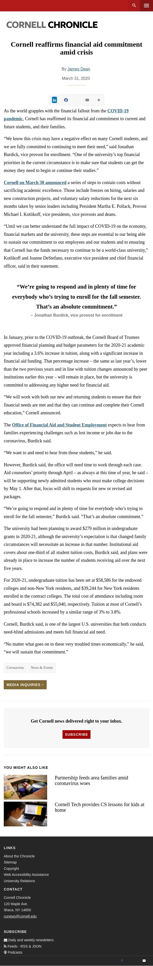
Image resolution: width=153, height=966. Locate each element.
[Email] (144, 961)
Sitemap (10, 862)
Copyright (11, 869)
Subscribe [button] (76, 734)
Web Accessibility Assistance (26, 875)
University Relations (19, 881)
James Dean (79, 69)
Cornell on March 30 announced (35, 182)
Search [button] (134, 5)
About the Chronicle (19, 856)
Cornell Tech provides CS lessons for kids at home (99, 807)
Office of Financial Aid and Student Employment (59, 424)
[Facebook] (122, 961)
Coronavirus (15, 668)
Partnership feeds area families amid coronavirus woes (91, 780)
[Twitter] (133, 961)
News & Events (42, 668)
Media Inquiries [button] (25, 685)
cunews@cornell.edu (20, 916)
